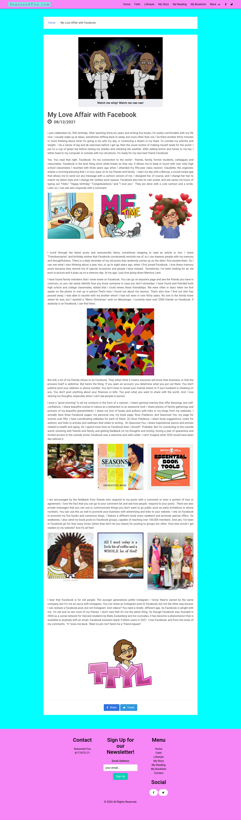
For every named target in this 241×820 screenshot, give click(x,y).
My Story (163, 4)
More (213, 4)
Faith (137, 4)
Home (126, 4)
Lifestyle (149, 4)
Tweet (128, 707)
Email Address (120, 761)
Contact (158, 773)
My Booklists (198, 4)
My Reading (180, 4)
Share (112, 707)
